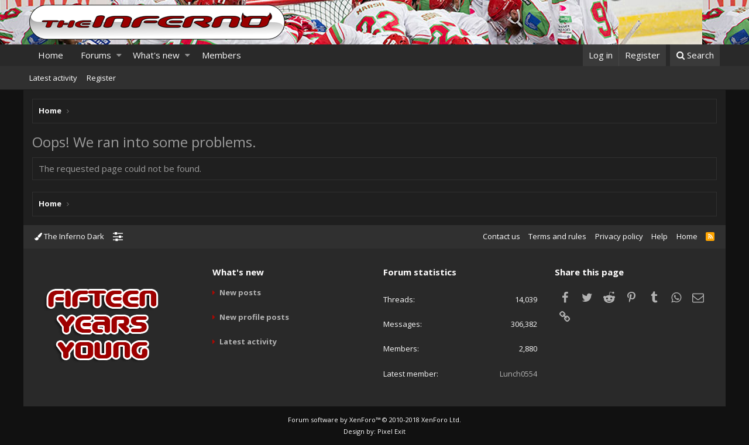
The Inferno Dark (69, 236)
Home (50, 55)
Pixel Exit (391, 431)
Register (101, 78)
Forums (96, 55)
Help (659, 236)
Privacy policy (619, 236)
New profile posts (254, 317)
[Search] (695, 55)
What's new (156, 55)
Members (221, 55)
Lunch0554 (518, 373)
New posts (240, 292)
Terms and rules (557, 236)
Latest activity (53, 78)
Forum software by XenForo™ (374, 419)
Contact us (501, 236)
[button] (119, 55)
